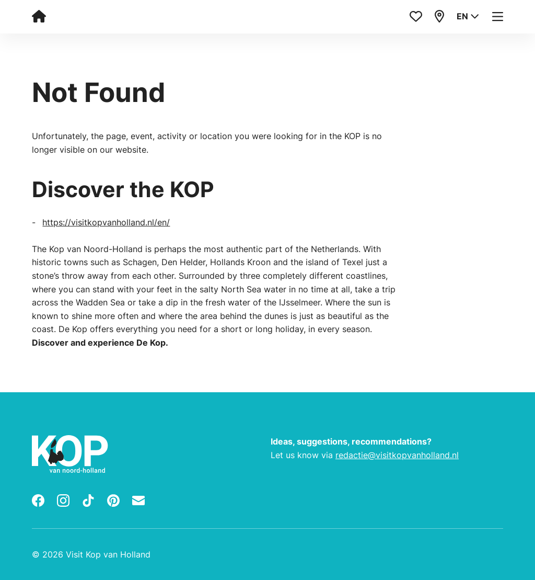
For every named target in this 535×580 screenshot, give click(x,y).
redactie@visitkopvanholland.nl (397, 455)
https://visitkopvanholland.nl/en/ (106, 222)
